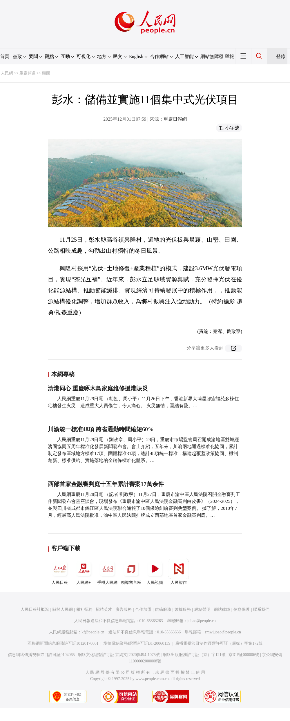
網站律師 (222, 609)
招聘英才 (104, 609)
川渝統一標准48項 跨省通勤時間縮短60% (101, 429)
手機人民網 (107, 572)
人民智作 (178, 572)
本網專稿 (63, 374)
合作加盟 (143, 609)
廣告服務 (123, 609)
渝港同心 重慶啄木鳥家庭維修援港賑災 (98, 388)
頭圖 (46, 73)
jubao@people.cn (201, 621)
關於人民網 (62, 609)
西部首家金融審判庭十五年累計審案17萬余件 (106, 484)
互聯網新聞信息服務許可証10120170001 (63, 643)
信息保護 (241, 609)
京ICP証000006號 (244, 655)
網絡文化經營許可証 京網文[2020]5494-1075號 (119, 655)
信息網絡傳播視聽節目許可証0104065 (41, 655)
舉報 (229, 56)
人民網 (7, 73)
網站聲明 (202, 609)
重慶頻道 (27, 73)
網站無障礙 (212, 56)
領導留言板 (131, 572)
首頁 (4, 56)
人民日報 (60, 572)
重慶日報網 (175, 119)
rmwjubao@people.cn (223, 632)
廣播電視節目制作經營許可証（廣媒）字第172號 (218, 643)
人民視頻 (155, 572)
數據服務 (183, 609)
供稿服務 (163, 609)
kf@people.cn (92, 632)
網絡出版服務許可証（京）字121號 (194, 655)
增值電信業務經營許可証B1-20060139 (137, 643)
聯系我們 (261, 609)
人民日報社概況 (35, 609)
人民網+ (83, 572)
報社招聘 (84, 609)
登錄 (280, 56)
